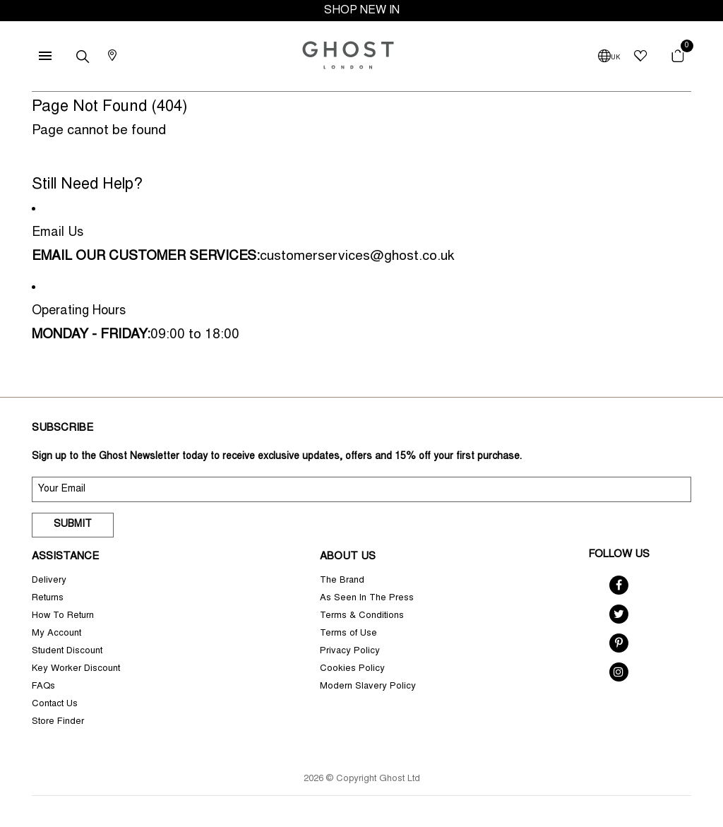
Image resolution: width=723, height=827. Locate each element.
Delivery (49, 580)
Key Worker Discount (76, 669)
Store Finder (58, 722)
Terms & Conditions (362, 616)
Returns (48, 598)
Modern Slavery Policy (368, 686)
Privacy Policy (350, 651)
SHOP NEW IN (362, 10)
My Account (56, 633)
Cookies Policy (352, 669)
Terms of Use (348, 633)
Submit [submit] (73, 525)
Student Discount (67, 651)
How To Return (63, 616)
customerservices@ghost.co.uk (357, 256)
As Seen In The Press (367, 598)
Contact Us (55, 704)
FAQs (43, 686)
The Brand (342, 580)
